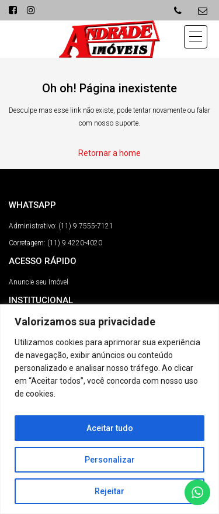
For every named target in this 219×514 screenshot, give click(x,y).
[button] (195, 36)
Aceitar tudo (109, 428)
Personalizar (110, 459)
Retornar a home (109, 153)
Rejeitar (109, 491)
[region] (109, 409)
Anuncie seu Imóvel (38, 282)
